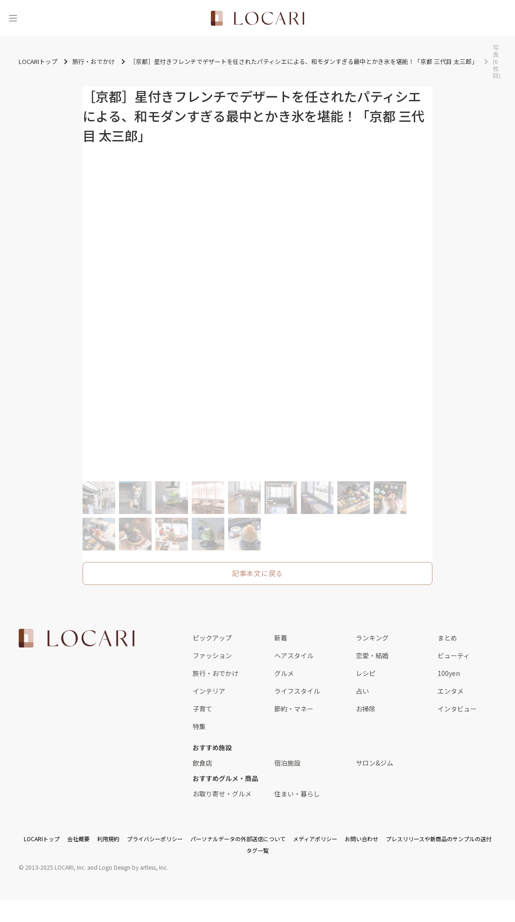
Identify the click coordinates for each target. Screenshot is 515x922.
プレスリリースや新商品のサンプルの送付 (439, 839)
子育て (202, 708)
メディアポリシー (315, 839)
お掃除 (366, 708)
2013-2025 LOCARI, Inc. (55, 867)
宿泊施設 (287, 763)
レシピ (366, 673)
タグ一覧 (257, 850)
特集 (199, 726)
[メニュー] (13, 18)
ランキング (372, 637)
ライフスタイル (297, 691)
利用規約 (108, 839)
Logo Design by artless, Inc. (133, 867)
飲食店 (202, 763)
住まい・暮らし (297, 793)
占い (362, 691)
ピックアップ (212, 637)
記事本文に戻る (257, 573)
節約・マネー (293, 708)
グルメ (284, 673)
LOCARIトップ (42, 839)
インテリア (209, 691)
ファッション (212, 655)
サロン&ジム (374, 763)
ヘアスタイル (293, 655)
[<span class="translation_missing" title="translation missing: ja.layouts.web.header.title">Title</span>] (257, 18)
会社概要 (78, 839)
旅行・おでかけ (215, 673)
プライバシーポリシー (155, 839)
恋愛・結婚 (372, 655)
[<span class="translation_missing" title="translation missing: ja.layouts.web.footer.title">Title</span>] (76, 638)
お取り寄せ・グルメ (222, 793)
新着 (280, 637)
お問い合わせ (361, 839)
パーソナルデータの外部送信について (237, 839)
